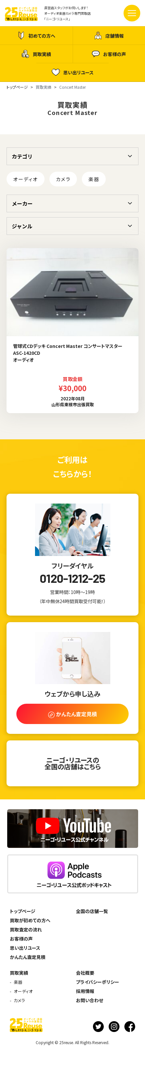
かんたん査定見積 (27, 957)
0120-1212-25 (72, 578)
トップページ (22, 911)
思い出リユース (73, 72)
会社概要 (85, 972)
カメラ (63, 179)
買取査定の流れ (26, 929)
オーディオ (25, 179)
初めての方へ (36, 35)
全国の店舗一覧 (92, 911)
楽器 (93, 179)
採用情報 (85, 991)
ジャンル (22, 226)
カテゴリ (22, 156)
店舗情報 (109, 35)
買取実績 (36, 54)
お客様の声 (109, 54)
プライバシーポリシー (97, 982)
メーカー (22, 203)
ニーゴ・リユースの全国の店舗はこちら (73, 763)
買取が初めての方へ (30, 920)
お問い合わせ (89, 1000)
